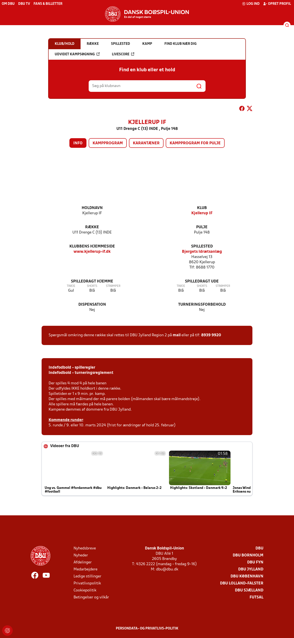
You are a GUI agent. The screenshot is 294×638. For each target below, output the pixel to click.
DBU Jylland (250, 569)
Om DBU (8, 3)
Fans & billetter (47, 3)
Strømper (113, 286)
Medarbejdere (85, 569)
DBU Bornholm (248, 555)
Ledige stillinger (87, 576)
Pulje (202, 227)
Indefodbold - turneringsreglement (81, 373)
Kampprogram (108, 143)
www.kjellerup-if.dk (92, 252)
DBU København (247, 576)
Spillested (202, 246)
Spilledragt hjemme (92, 281)
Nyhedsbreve (85, 548)
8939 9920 (211, 335)
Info (78, 143)
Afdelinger (83, 562)
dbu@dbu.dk (167, 569)
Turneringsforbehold (202, 305)
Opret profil (277, 4)
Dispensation (92, 305)
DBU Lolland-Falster (241, 583)
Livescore (123, 54)
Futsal (256, 597)
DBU (259, 548)
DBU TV (24, 3)
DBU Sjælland (249, 590)
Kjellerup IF (202, 213)
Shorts (92, 286)
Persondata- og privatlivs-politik (147, 628)
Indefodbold (60, 368)
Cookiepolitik (85, 590)
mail (177, 335)
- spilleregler (83, 368)
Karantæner (146, 143)
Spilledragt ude (202, 281)
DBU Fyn (255, 562)
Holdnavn (92, 208)
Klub (202, 208)
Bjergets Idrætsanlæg (202, 252)
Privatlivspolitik (87, 583)
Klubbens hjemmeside (92, 246)
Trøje (71, 286)
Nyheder (81, 555)
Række (92, 227)
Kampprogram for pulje (195, 143)
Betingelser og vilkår (91, 597)
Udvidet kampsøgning (77, 54)
